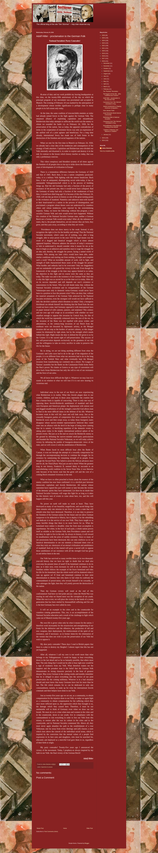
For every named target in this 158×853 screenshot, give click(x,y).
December (106, 63)
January (106, 134)
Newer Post (40, 828)
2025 (103, 38)
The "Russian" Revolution (110, 91)
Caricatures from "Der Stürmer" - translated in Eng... (112, 103)
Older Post (89, 828)
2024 (103, 40)
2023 (103, 43)
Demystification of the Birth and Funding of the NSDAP (112, 126)
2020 (103, 51)
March (105, 86)
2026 (103, 35)
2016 (103, 61)
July (104, 76)
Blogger (87, 843)
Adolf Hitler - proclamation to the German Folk (111, 98)
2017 (103, 58)
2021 (103, 48)
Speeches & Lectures (47, 767)
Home (65, 828)
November (106, 66)
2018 (103, 56)
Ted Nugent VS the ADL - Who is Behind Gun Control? (112, 94)
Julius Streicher (107, 148)
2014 (103, 140)
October (106, 68)
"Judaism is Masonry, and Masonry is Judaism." (110, 130)
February (106, 89)
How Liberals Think (108, 110)
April (104, 84)
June (105, 79)
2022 (103, 45)
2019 (103, 53)
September (106, 71)
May (104, 81)
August (105, 73)
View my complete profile (107, 151)
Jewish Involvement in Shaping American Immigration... (112, 107)
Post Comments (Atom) (51, 831)
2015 (103, 138)
